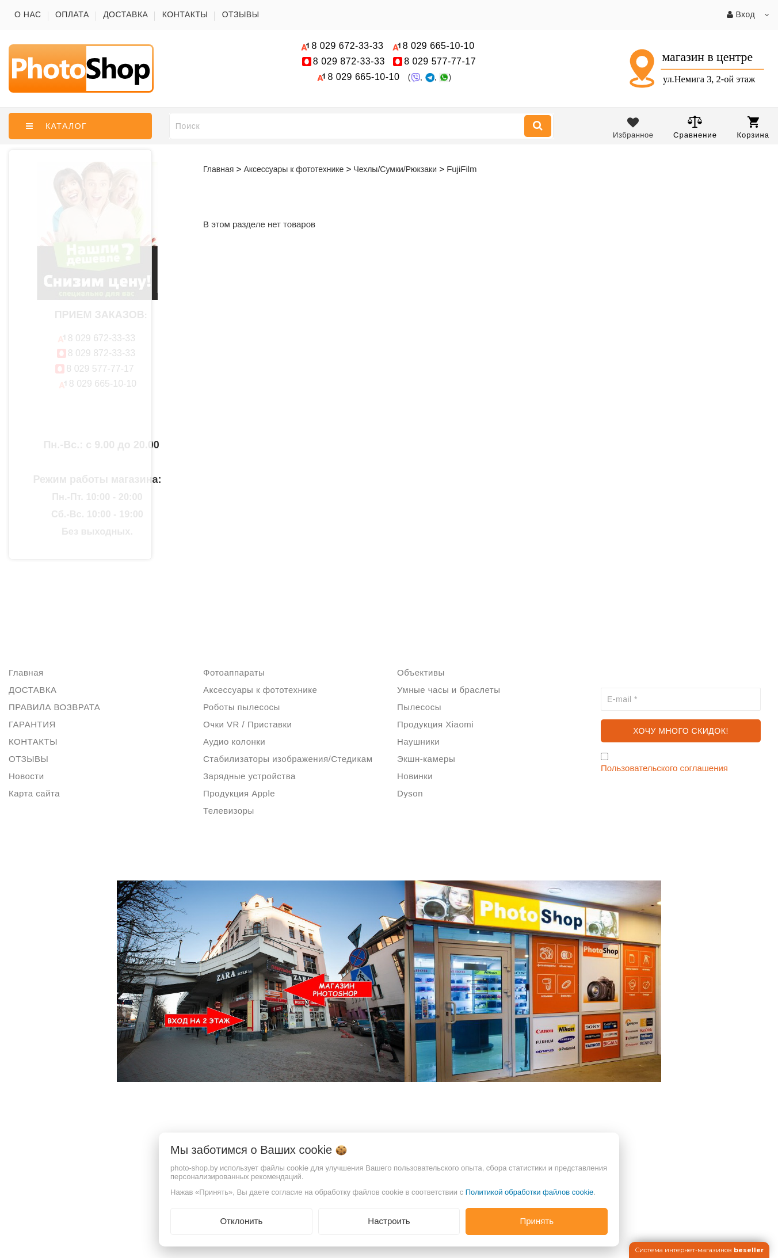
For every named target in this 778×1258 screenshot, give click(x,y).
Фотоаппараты (234, 672)
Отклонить (241, 1221)
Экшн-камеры (426, 759)
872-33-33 (349, 61)
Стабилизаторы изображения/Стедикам (287, 759)
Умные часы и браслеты (448, 690)
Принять (537, 1221)
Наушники (418, 741)
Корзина (753, 127)
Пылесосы (419, 707)
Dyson (410, 793)
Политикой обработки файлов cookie (530, 1192)
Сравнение (695, 127)
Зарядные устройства (249, 776)
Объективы (421, 672)
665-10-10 (440, 46)
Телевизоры (228, 810)
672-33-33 (347, 46)
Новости (26, 776)
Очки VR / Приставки (247, 724)
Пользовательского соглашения (664, 768)
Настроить (389, 1221)
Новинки (415, 776)
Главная (218, 169)
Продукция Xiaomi (435, 724)
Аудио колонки (234, 741)
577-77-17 (440, 61)
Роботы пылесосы (241, 707)
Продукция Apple (239, 793)
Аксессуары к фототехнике (260, 690)
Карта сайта (34, 793)
